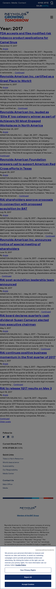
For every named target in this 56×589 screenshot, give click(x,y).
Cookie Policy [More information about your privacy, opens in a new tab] (20, 567)
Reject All (28, 579)
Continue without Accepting (45, 552)
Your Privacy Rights (28, 572)
